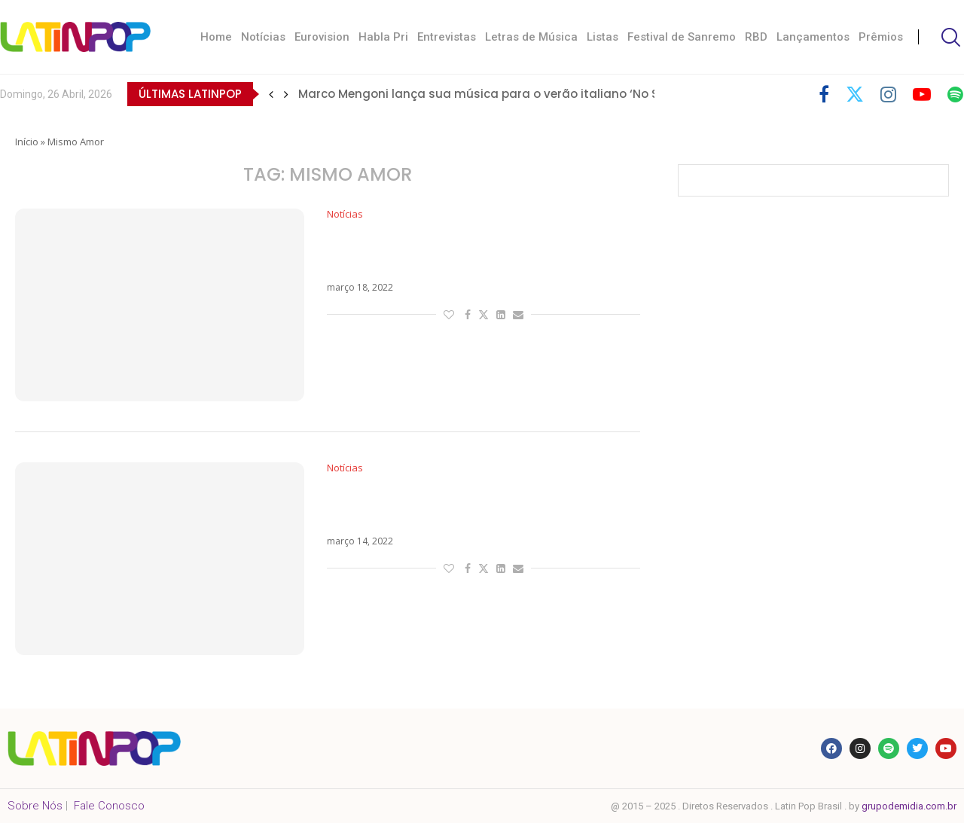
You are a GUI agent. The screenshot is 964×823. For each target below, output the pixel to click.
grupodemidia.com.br (909, 806)
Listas (602, 37)
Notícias (263, 37)
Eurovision (321, 37)
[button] (271, 94)
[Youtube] (922, 94)
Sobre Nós (35, 805)
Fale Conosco (109, 805)
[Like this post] (449, 314)
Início (26, 141)
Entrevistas (446, 37)
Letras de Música (531, 37)
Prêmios (881, 37)
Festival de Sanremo (681, 37)
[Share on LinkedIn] (500, 314)
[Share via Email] (518, 314)
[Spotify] (955, 94)
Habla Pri (383, 37)
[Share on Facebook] (468, 314)
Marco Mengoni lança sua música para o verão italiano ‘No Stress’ (494, 94)
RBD (756, 37)
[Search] (949, 37)
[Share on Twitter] (483, 314)
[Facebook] (824, 94)
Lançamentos (813, 37)
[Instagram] (888, 94)
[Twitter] (855, 94)
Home (216, 37)
